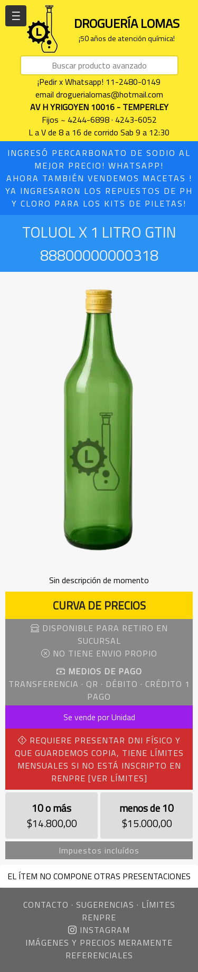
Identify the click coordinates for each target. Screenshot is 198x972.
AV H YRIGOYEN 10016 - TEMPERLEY (99, 107)
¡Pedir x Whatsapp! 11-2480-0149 (99, 81)
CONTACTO (46, 904)
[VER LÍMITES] (117, 778)
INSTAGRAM (99, 930)
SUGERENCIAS (105, 904)
